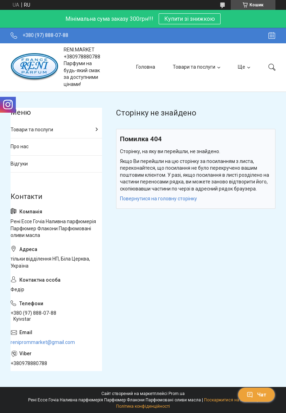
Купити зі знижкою (189, 18)
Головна (145, 67)
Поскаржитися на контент (230, 400)
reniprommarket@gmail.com (43, 342)
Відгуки (19, 164)
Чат (256, 395)
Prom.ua (177, 393)
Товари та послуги (194, 67)
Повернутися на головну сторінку (158, 198)
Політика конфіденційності (143, 406)
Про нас (19, 146)
